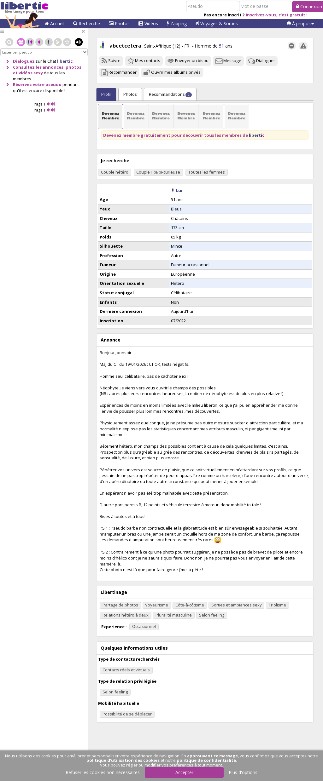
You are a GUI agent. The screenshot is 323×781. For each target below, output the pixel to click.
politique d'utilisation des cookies (123, 760)
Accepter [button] (184, 772)
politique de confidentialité (206, 760)
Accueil (54, 23)
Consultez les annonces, (39, 67)
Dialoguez (24, 61)
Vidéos (148, 23)
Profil (106, 94)
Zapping (177, 23)
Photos (119, 23)
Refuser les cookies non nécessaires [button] (103, 772)
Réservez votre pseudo (37, 84)
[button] (300, 23)
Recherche (86, 23)
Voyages (217, 23)
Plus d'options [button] (243, 772)
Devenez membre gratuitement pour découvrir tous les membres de (183, 135)
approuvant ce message (212, 756)
